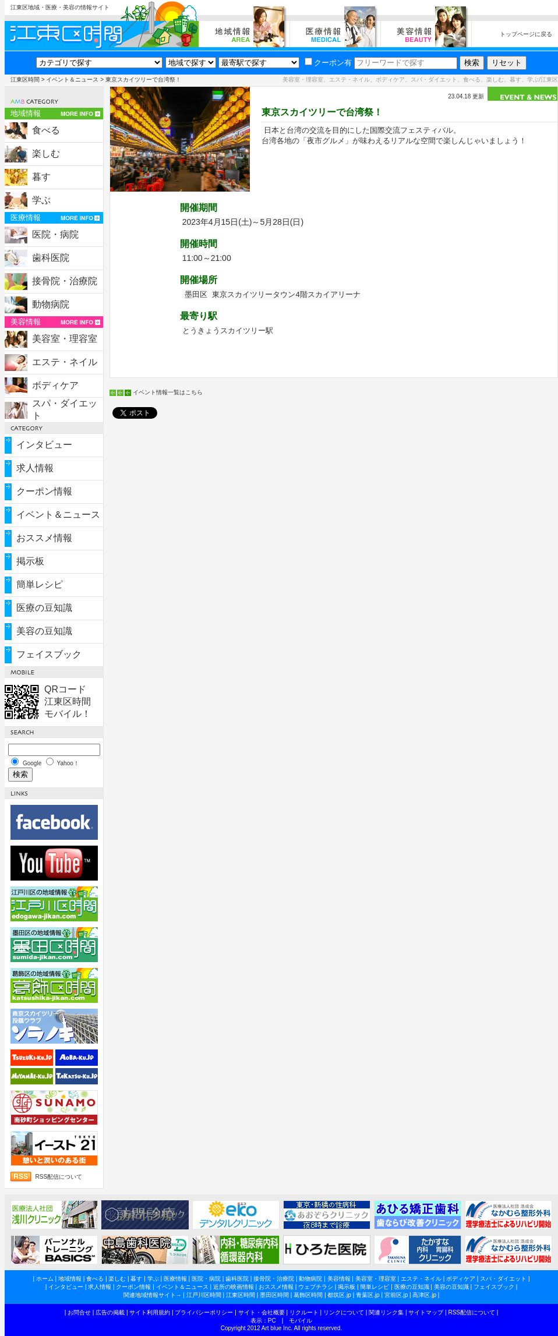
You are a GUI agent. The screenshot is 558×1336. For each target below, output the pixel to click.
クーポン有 (328, 62)
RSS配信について (59, 1177)
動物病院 (50, 304)
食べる (46, 130)
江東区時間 (25, 79)
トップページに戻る (526, 34)
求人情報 (35, 468)
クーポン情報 (44, 491)
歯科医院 (50, 258)
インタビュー (44, 445)
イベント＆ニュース (72, 79)
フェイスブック (49, 654)
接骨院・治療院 (64, 281)
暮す (41, 177)
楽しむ (46, 153)
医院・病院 (55, 234)
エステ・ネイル (64, 362)
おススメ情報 (44, 538)
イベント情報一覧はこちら (168, 392)
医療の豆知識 (44, 608)
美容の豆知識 (44, 631)
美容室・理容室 (64, 339)
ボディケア (55, 385)
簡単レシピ (39, 584)
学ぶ (41, 200)
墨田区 (196, 294)
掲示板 (30, 561)
